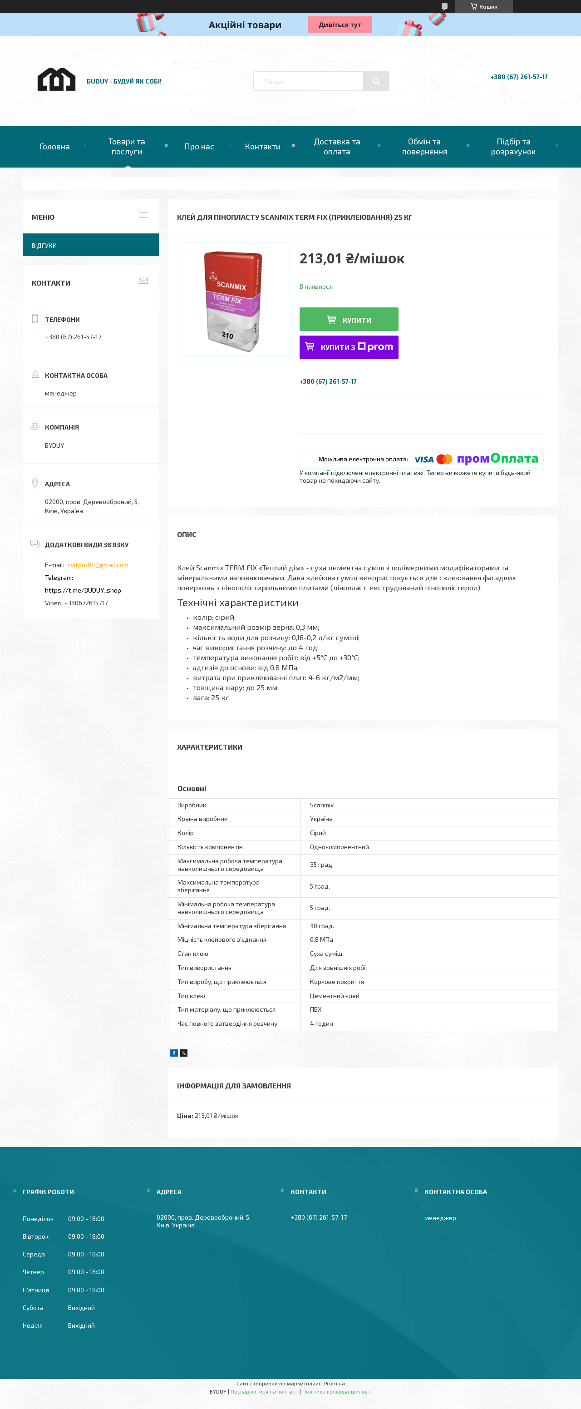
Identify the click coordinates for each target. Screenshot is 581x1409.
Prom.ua (334, 1383)
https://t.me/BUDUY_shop (83, 590)
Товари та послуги (126, 146)
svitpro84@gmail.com (97, 565)
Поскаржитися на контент (264, 1391)
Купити (357, 320)
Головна (54, 146)
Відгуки (44, 245)
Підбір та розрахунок (513, 146)
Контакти (263, 146)
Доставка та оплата (337, 146)
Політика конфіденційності (337, 1391)
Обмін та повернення (424, 146)
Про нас (199, 146)
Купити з (357, 347)
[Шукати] (376, 81)
